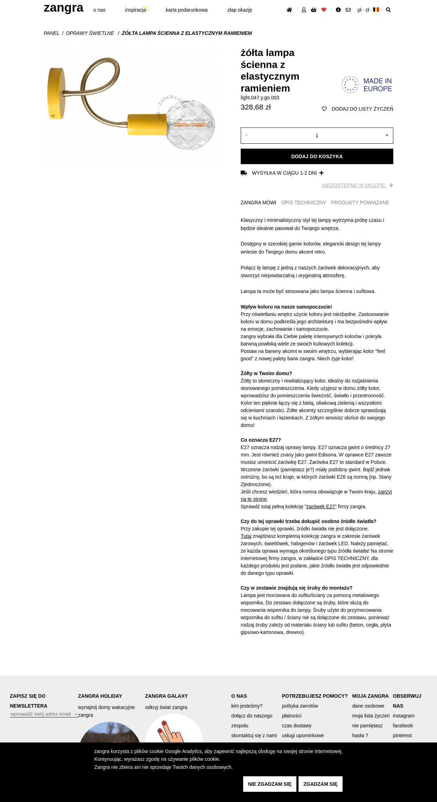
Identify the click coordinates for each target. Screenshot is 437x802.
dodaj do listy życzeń (357, 109)
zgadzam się (320, 784)
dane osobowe (368, 706)
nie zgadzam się (270, 784)
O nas (99, 10)
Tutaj (246, 536)
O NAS (239, 696)
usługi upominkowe (303, 735)
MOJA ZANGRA (370, 696)
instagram (403, 716)
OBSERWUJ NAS (407, 701)
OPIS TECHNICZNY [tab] (303, 202)
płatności (291, 716)
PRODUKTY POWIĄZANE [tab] (360, 202)
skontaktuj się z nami (254, 735)
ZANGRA (64, 7)
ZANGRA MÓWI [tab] (258, 202)
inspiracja (135, 10)
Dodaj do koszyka (317, 156)
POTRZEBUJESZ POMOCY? (315, 696)
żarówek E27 (320, 506)
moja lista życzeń (371, 716)
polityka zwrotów (300, 706)
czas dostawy (297, 725)
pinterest (402, 735)
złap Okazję (239, 10)
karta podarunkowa (187, 10)
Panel (52, 33)
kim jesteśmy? (247, 706)
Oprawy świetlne (91, 33)
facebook (403, 725)
